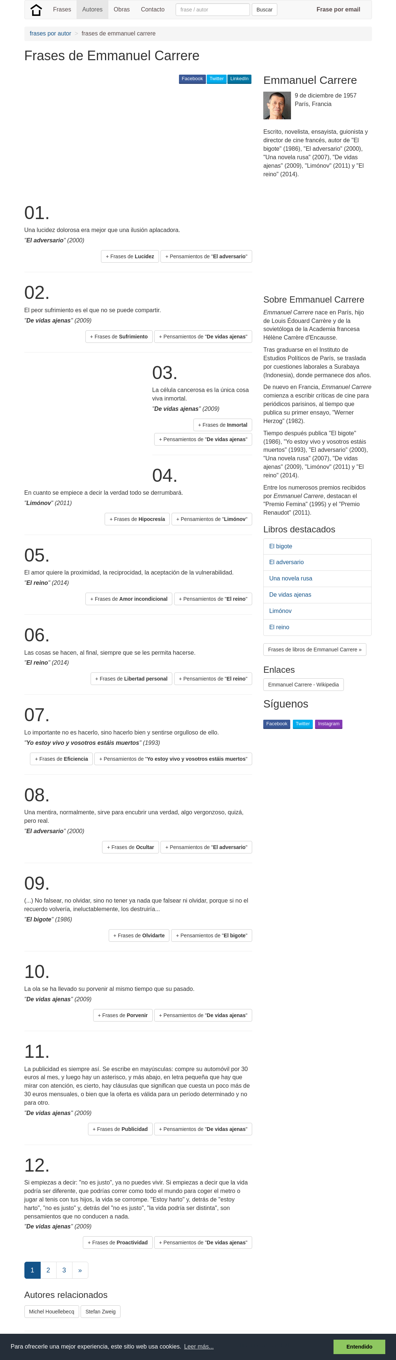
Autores (92, 9)
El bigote (280, 546)
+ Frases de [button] (130, 256)
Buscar (265, 10)
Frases (62, 9)
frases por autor (50, 33)
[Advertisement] (159, 142)
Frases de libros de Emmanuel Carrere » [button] (315, 649)
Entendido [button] (359, 1347)
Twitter (217, 78)
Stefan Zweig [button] (100, 1312)
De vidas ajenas (290, 595)
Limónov (280, 611)
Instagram (328, 723)
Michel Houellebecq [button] (51, 1312)
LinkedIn (239, 78)
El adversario (286, 562)
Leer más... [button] (199, 1346)
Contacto (153, 9)
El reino (279, 627)
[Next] (80, 1270)
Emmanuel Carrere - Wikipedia (303, 685)
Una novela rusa (290, 578)
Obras (122, 9)
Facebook (192, 78)
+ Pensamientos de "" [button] (206, 256)
